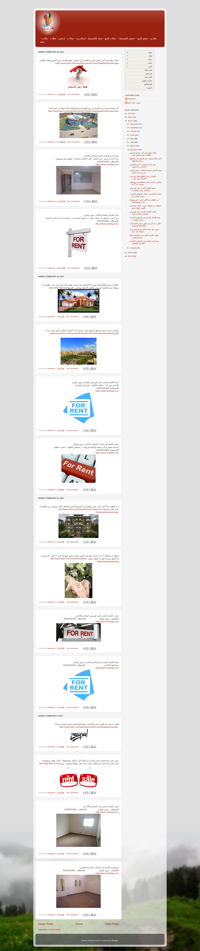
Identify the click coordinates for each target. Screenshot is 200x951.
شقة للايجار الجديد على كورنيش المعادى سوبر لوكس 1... (142, 189)
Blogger (115, 940)
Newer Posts (45, 923)
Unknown (132, 99)
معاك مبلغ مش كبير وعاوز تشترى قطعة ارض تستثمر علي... (143, 154)
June (132, 135)
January (133, 248)
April (132, 142)
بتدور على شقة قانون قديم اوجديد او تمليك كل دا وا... (144, 230)
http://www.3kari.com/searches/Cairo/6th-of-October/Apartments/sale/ (82, 333)
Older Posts (112, 923)
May (132, 139)
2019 (130, 113)
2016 (130, 253)
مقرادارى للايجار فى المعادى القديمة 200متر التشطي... (144, 242)
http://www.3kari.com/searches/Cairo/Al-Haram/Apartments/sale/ (88, 727)
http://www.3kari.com (58, 288)
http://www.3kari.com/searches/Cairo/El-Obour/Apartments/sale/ (84, 63)
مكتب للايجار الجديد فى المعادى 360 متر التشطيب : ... (144, 236)
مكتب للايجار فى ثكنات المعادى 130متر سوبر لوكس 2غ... (145, 195)
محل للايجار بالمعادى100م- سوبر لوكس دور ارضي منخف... (146, 171)
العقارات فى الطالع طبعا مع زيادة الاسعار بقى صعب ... (143, 177)
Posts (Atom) (55, 930)
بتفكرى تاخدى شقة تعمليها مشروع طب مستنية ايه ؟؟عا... (146, 183)
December (134, 124)
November (134, 128)
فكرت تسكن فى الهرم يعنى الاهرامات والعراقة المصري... (145, 224)
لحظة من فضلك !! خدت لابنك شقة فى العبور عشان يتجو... (145, 207)
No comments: (74, 94)
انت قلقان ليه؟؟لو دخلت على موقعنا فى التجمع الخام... (144, 201)
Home (79, 923)
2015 (130, 256)
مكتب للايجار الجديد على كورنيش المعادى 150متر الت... (143, 213)
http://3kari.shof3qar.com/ (107, 164)
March (133, 146)
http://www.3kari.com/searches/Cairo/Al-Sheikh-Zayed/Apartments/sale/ (80, 111)
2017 (130, 121)
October (133, 131)
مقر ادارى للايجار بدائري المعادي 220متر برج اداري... (143, 166)
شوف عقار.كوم (134, 103)
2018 (130, 117)
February (134, 150)
